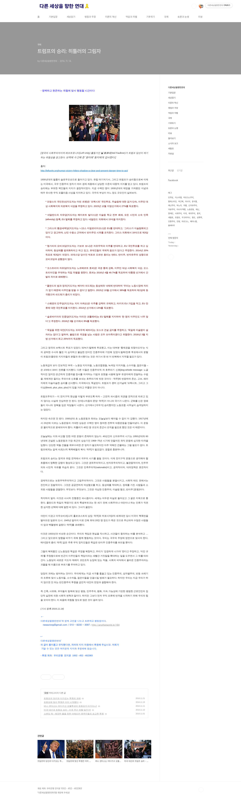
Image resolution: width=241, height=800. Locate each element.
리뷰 (200, 16)
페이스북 (171, 257)
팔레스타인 (172, 201)
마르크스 (185, 221)
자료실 (171, 153)
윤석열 (194, 201)
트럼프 (177, 217)
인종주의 (171, 221)
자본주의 (171, 209)
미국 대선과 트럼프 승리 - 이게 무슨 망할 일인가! (67, 710)
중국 (198, 213)
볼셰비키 (171, 225)
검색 (194, 6)
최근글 (171, 170)
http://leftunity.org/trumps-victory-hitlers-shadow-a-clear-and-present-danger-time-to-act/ (84, 170)
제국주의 (191, 213)
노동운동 (190, 209)
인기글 (179, 170)
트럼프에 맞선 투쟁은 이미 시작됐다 (61, 702)
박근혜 (180, 201)
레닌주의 (171, 205)
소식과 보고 (173, 143)
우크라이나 (186, 217)
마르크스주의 (188, 197)
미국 (185, 213)
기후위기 (150, 16)
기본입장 (53, 16)
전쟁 (178, 221)
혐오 (193, 217)
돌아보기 (172, 138)
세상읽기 (71, 16)
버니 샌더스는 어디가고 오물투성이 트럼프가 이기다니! (70, 706)
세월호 (171, 148)
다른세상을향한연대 (176, 87)
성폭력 (199, 217)
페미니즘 (193, 221)
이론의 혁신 (111, 16)
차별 (185, 205)
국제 (166, 16)
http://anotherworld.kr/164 (105, 624)
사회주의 (178, 213)
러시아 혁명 (181, 209)
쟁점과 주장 (90, 16)
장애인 (170, 213)
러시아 (187, 201)
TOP (201, 789)
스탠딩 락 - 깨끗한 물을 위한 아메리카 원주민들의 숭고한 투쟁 (74, 714)
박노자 (179, 205)
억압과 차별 (131, 16)
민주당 (170, 197)
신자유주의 (192, 205)
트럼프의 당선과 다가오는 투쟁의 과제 (62, 698)
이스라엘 (178, 197)
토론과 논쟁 (183, 16)
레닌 (197, 209)
